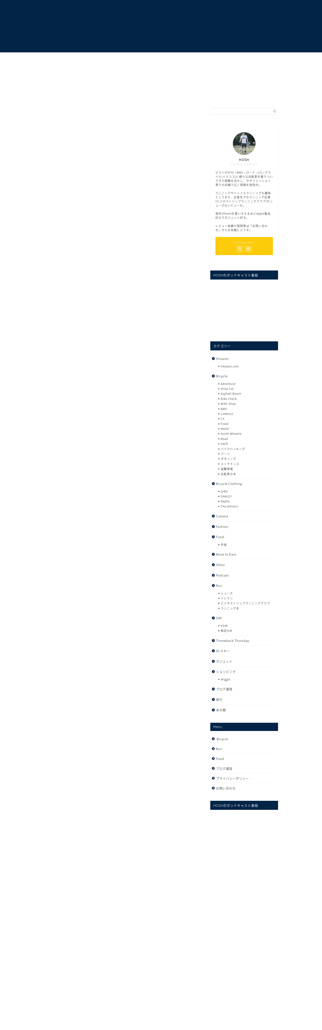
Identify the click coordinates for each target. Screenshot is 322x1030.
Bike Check (229, 399)
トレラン (227, 598)
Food (220, 536)
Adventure (228, 384)
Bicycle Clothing (229, 483)
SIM (219, 618)
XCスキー (223, 650)
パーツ (225, 454)
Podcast (222, 575)
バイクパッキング (233, 449)
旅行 (219, 699)
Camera (222, 516)
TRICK (66, 600)
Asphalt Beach (231, 393)
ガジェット (224, 661)
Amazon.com (230, 366)
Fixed (55, 114)
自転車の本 (228, 474)
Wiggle (225, 679)
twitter (172, 471)
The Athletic (229, 506)
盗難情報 (227, 469)
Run (219, 585)
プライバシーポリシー (232, 778)
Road (224, 439)
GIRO (224, 491)
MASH (225, 429)
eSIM (224, 626)
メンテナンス (230, 464)
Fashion (222, 526)
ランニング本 (230, 608)
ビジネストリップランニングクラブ (245, 603)
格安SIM (226, 630)
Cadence (227, 414)
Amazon (222, 358)
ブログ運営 (224, 689)
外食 (224, 544)
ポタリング (228, 459)
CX (222, 419)
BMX (224, 409)
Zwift (224, 444)
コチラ (69, 667)
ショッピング (226, 671)
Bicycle (222, 376)
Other (220, 564)
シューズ (227, 593)
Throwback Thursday (232, 640)
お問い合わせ (226, 788)
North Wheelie (231, 434)
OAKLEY (226, 496)
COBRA (67, 609)
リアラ (86, 650)
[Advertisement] (122, 194)
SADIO (148, 281)
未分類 (221, 710)
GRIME (62, 281)
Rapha (225, 501)
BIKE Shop (228, 404)
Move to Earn (226, 554)
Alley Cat (227, 389)
